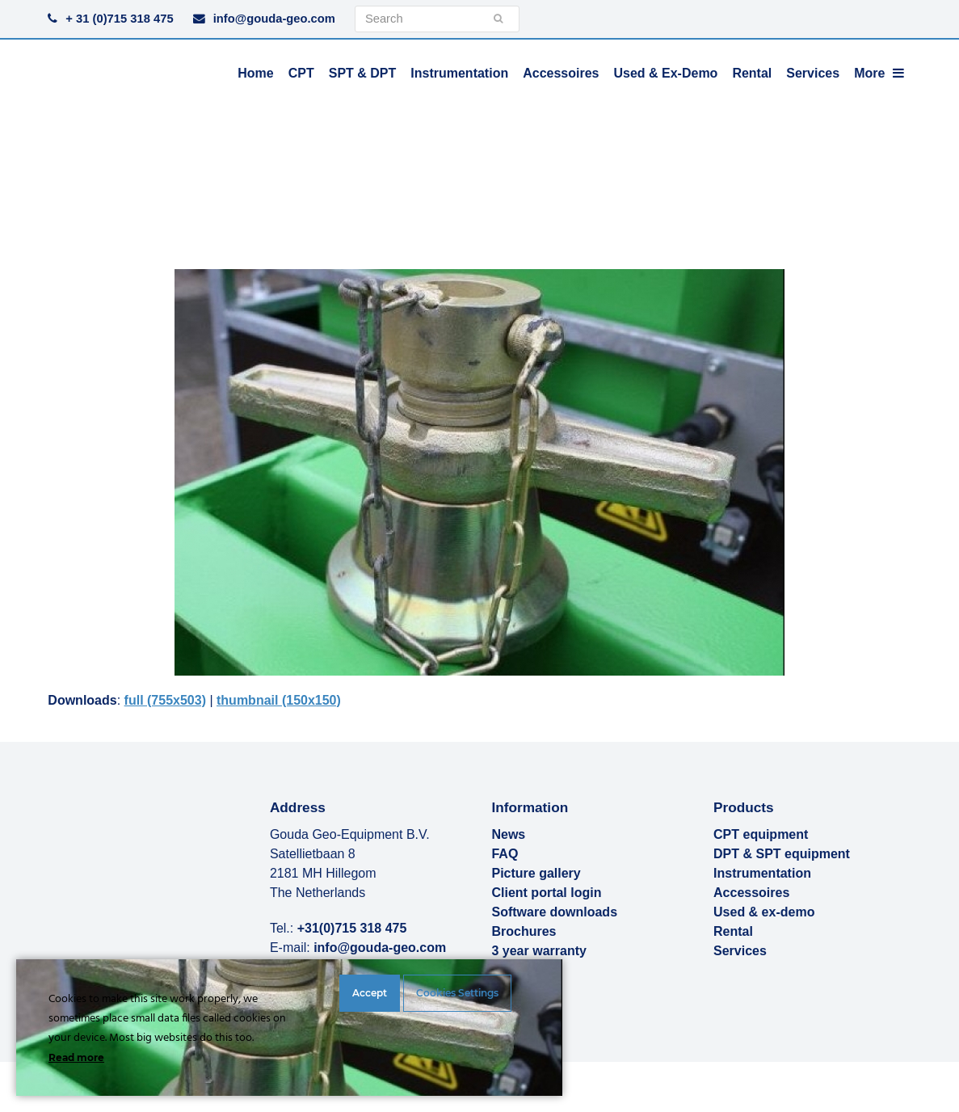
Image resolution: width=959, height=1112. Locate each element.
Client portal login (546, 892)
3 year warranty (538, 951)
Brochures (523, 931)
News (508, 834)
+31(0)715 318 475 (352, 928)
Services (740, 951)
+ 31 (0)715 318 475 (119, 18)
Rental (733, 931)
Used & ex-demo (763, 912)
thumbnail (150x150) (279, 700)
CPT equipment (760, 834)
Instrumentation (762, 873)
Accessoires (751, 892)
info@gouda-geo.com (274, 18)
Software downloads (554, 912)
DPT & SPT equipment (781, 854)
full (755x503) (165, 700)
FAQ (504, 854)
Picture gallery (535, 873)
